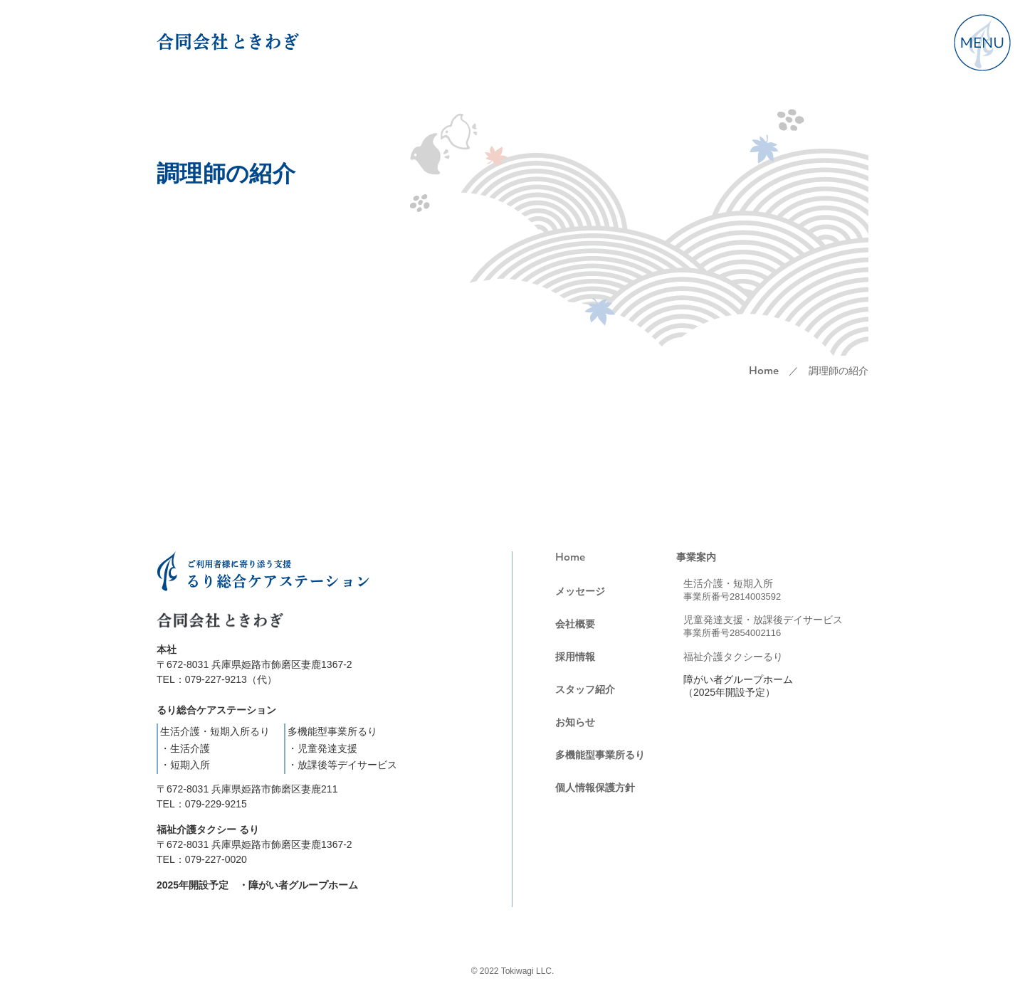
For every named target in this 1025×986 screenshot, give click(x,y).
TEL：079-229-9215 (202, 804)
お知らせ (575, 722)
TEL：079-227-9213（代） (217, 679)
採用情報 (575, 656)
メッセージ (580, 591)
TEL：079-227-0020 (202, 859)
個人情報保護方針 (595, 787)
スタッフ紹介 (585, 689)
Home (764, 371)
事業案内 (696, 557)
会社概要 (575, 624)
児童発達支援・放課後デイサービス (763, 626)
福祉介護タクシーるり (733, 656)
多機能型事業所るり (600, 754)
